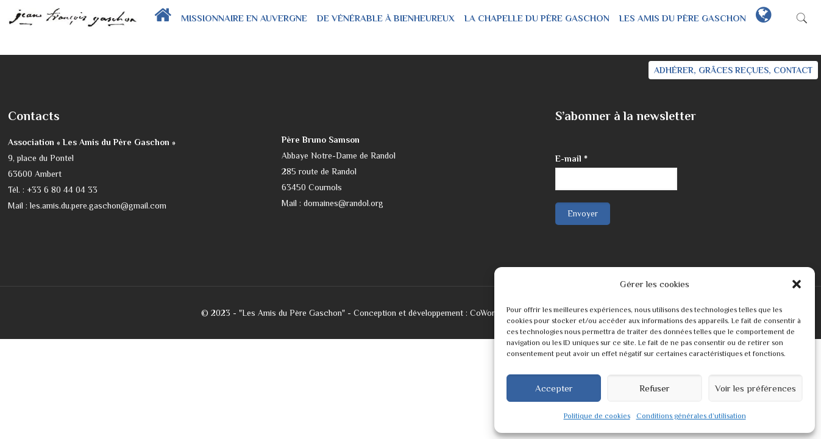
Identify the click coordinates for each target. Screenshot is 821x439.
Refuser (654, 388)
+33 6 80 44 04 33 (62, 190)
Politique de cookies (597, 416)
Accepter (554, 388)
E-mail (571, 158)
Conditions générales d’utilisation (691, 416)
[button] (797, 284)
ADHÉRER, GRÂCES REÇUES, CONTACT (733, 70)
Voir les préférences (755, 388)
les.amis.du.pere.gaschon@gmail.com (98, 205)
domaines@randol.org (343, 203)
